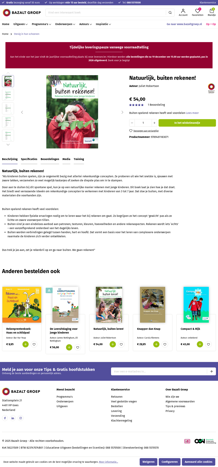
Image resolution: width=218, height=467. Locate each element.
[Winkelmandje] (212, 13)
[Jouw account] (183, 13)
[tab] (10, 159)
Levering (116, 411)
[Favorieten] (198, 13)
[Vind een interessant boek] (105, 13)
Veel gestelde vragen (124, 401)
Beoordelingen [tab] (50, 159)
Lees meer (192, 113)
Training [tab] (79, 159)
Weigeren (148, 461)
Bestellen (117, 406)
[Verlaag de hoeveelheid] (132, 123)
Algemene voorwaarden (180, 401)
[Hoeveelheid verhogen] (154, 123)
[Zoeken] (170, 13)
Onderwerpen (65, 401)
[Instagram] (21, 418)
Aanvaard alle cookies (198, 461)
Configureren (170, 461)
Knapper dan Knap (148, 328)
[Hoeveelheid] (143, 123)
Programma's (65, 396)
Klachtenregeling (121, 420)
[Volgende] (122, 111)
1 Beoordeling (156, 104)
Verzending (118, 415)
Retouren (116, 396)
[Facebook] (5, 418)
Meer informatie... (108, 462)
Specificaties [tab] (29, 159)
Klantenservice (208, 2)
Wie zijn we (172, 396)
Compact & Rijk (190, 328)
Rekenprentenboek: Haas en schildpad (18, 330)
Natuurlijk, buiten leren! (108, 328)
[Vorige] (22, 111)
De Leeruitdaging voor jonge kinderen (63, 330)
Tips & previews (175, 406)
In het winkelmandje (187, 122)
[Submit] (211, 371)
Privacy (170, 411)
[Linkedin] (13, 418)
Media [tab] (66, 159)
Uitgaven (62, 406)
